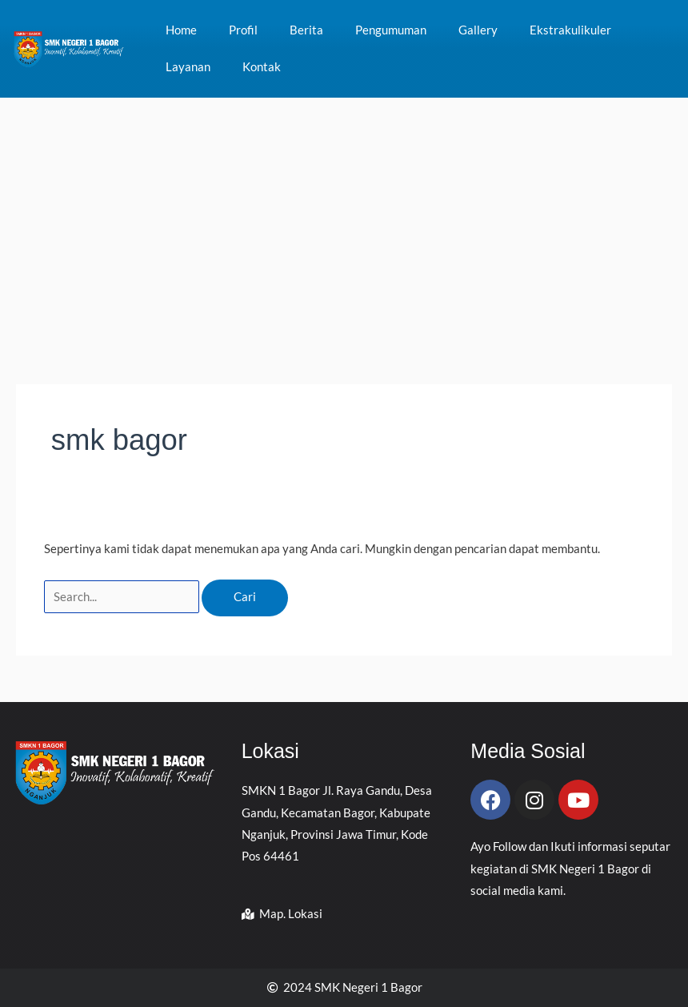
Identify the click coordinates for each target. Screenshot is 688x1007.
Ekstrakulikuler (570, 30)
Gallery (478, 30)
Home (181, 30)
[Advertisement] (344, 218)
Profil (243, 30)
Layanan (188, 67)
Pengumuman (390, 30)
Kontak (261, 67)
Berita (306, 30)
